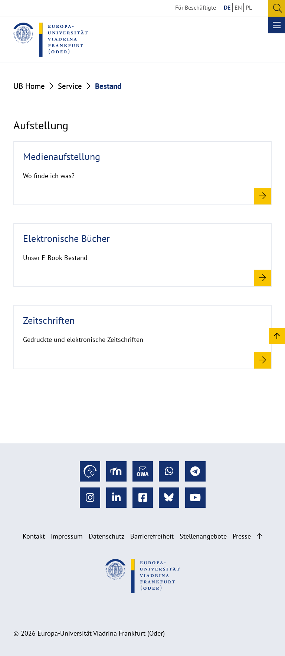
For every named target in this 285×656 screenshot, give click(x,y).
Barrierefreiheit (152, 536)
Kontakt (34, 536)
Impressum (67, 536)
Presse (242, 536)
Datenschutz (106, 536)
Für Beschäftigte (195, 7)
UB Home (29, 86)
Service (70, 86)
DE (227, 7)
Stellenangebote (203, 536)
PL (249, 7)
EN (238, 7)
